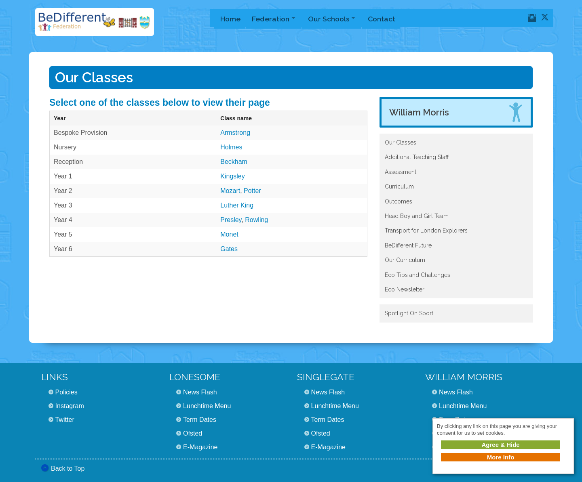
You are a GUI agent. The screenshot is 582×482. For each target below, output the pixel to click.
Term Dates (199, 419)
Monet (229, 234)
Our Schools (332, 18)
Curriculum (399, 186)
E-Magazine (200, 447)
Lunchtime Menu (207, 405)
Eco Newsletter (404, 289)
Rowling (256, 219)
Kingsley (232, 176)
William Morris (419, 112)
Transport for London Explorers (426, 230)
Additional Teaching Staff (417, 157)
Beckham (233, 161)
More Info (501, 457)
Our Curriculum (405, 260)
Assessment (400, 172)
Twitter (64, 419)
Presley (230, 219)
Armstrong (235, 132)
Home (230, 18)
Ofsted (192, 433)
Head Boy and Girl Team (417, 216)
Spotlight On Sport (409, 313)
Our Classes (400, 142)
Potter (252, 190)
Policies (66, 392)
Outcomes (398, 201)
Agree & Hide (500, 444)
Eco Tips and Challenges (417, 275)
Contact (387, 18)
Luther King (236, 205)
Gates (229, 248)
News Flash (200, 392)
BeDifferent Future (408, 245)
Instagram (69, 405)
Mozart (230, 190)
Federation (272, 18)
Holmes (231, 147)
